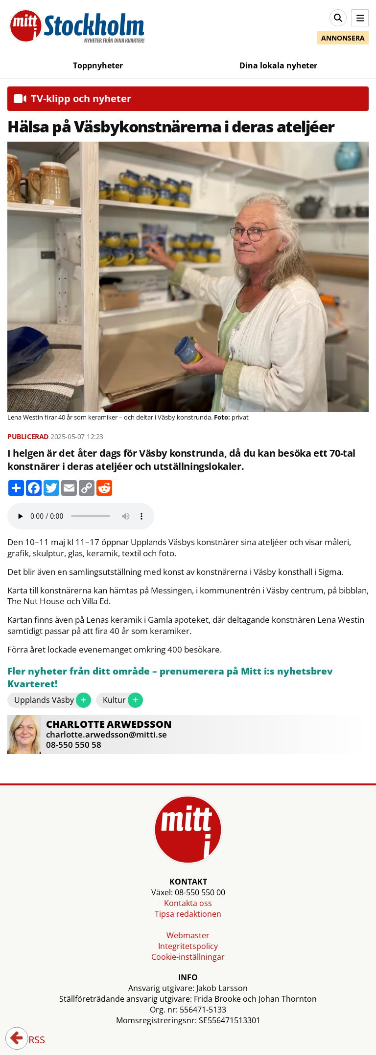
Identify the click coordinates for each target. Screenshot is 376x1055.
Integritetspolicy (188, 946)
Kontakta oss (188, 903)
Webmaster (188, 935)
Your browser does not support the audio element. (80, 516)
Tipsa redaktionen (188, 913)
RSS (30, 1040)
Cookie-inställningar (188, 956)
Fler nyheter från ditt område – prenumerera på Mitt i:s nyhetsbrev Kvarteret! (170, 677)
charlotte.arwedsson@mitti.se (106, 734)
